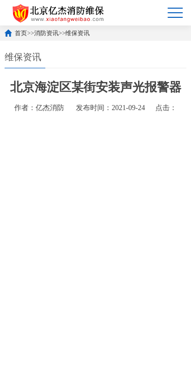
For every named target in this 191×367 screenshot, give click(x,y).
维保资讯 (77, 33)
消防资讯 (46, 33)
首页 (21, 33)
